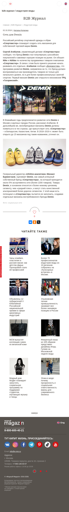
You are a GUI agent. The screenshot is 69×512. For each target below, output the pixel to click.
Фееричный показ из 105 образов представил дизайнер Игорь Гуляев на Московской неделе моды (49, 347)
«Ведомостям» (53, 66)
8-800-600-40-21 (14, 430)
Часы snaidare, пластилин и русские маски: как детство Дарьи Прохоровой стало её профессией (18, 264)
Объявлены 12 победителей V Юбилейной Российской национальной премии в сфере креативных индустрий (17, 307)
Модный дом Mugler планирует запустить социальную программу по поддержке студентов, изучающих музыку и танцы (18, 387)
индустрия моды (25, 11)
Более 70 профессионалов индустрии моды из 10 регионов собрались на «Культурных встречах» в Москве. (50, 266)
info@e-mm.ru (15, 451)
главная (6, 25)
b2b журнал (8, 11)
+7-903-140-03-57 (20, 464)
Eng (63, 422)
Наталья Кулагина (21, 30)
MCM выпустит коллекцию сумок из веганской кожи (18, 342)
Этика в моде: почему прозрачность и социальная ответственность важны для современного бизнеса (49, 386)
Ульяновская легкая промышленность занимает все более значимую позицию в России (49, 305)
